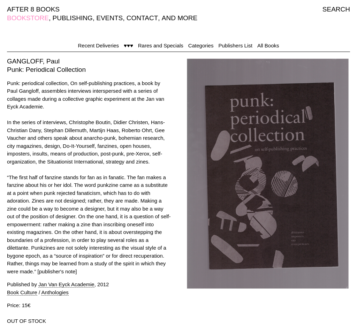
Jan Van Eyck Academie (66, 284)
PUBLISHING (73, 18)
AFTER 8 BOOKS (33, 9)
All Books (268, 45)
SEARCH (336, 9)
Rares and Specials (160, 45)
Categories (201, 45)
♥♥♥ (128, 45)
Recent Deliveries (98, 45)
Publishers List (235, 45)
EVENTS (109, 18)
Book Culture (22, 292)
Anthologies (54, 292)
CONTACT (142, 18)
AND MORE (179, 18)
